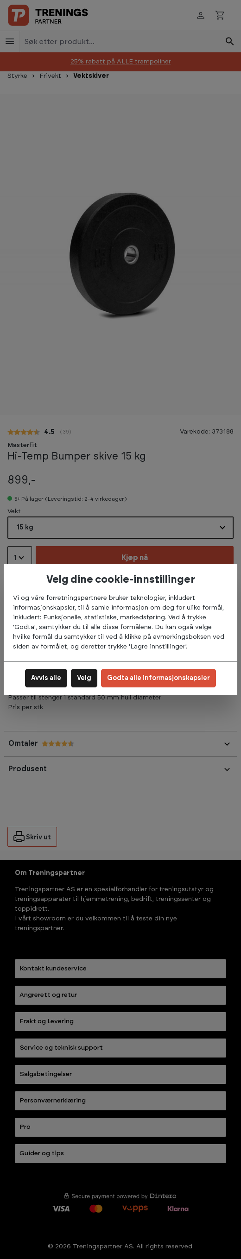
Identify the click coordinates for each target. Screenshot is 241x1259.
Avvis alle (46, 678)
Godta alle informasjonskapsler (158, 678)
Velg (84, 678)
